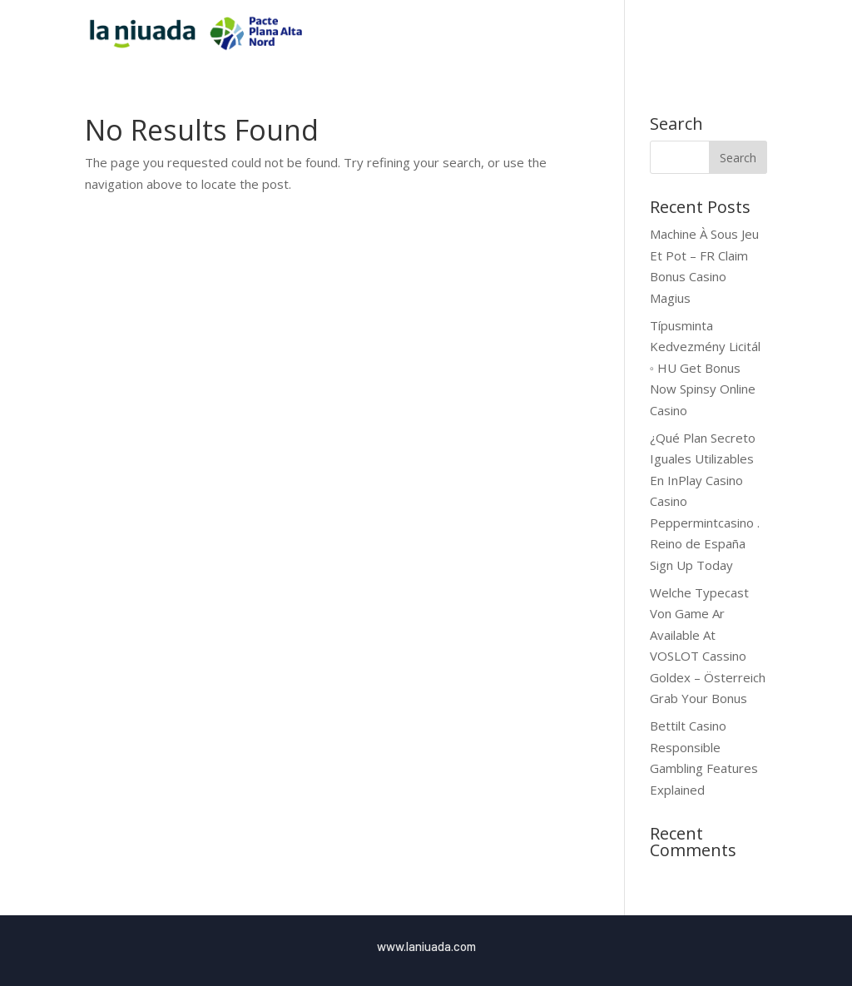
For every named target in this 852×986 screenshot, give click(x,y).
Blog (721, 34)
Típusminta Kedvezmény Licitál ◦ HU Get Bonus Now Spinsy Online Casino (705, 368)
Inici (503, 34)
